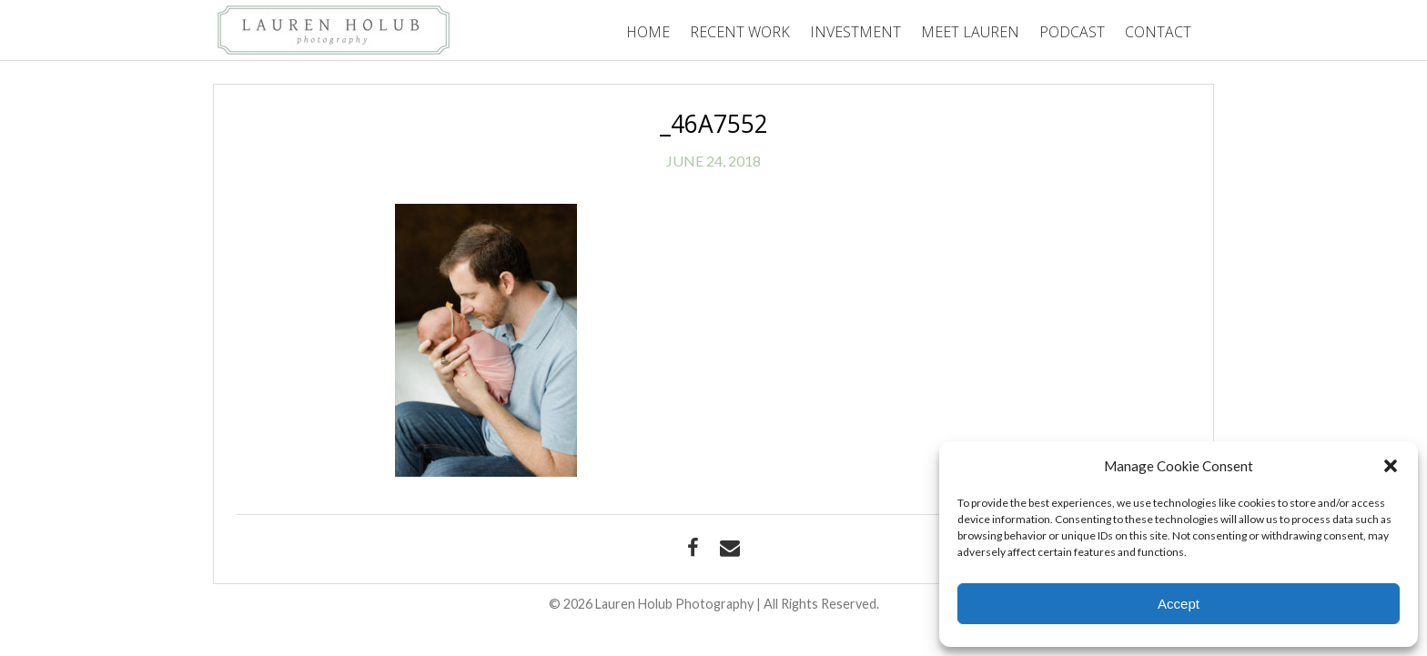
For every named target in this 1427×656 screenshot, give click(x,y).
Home (648, 32)
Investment (855, 32)
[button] (1390, 466)
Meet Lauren (970, 32)
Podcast (1072, 32)
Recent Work (740, 32)
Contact (1158, 32)
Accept (1178, 603)
